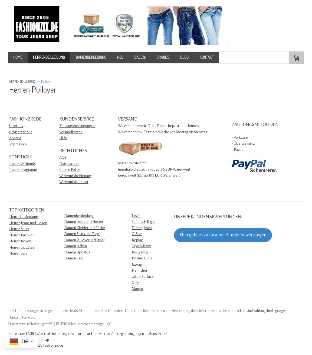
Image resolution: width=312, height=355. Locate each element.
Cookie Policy (69, 170)
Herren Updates (21, 247)
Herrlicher (139, 270)
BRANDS (162, 57)
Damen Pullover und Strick (84, 240)
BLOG (184, 57)
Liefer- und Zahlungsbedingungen (261, 310)
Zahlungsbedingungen (77, 126)
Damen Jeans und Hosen (83, 222)
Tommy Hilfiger (144, 222)
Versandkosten (71, 132)
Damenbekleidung (79, 216)
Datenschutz (69, 164)
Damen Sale (73, 258)
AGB (63, 157)
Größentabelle (20, 132)
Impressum (18, 144)
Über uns (16, 126)
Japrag (137, 264)
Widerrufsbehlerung (75, 176)
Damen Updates (77, 252)
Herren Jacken (20, 241)
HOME (17, 57)
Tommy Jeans (142, 228)
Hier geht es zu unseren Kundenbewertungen (223, 235)
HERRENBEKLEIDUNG (49, 57)
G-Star (137, 234)
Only (135, 283)
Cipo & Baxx (141, 246)
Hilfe (63, 138)
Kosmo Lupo (142, 258)
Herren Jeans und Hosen (28, 223)
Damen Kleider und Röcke (84, 228)
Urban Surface (143, 277)
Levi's (136, 216)
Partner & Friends (22, 164)
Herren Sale (18, 253)
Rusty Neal (140, 252)
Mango (137, 289)
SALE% (140, 57)
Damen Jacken (75, 246)
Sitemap (43, 339)
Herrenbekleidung (23, 217)
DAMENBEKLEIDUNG (91, 57)
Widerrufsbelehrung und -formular (63, 333)
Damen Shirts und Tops (82, 234)
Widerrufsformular (73, 182)
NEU (120, 57)
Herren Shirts (19, 229)
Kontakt (15, 138)
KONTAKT (206, 57)
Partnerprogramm (23, 170)
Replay (137, 240)
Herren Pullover (21, 235)
